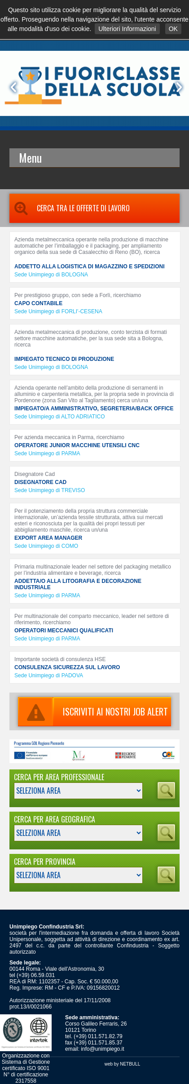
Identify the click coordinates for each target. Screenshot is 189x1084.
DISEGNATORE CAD (40, 482)
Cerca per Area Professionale (59, 777)
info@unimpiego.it (102, 1049)
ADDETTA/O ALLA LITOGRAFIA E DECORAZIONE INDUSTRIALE (77, 584)
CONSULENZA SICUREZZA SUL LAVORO (67, 667)
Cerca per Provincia (44, 861)
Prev (11, 87)
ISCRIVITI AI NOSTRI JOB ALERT (93, 711)
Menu (30, 157)
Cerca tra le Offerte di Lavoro (69, 208)
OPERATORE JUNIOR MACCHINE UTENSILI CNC (77, 445)
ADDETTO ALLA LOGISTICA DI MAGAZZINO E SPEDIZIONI (89, 266)
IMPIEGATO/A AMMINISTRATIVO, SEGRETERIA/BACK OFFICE (93, 408)
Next (177, 87)
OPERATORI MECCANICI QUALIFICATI (63, 630)
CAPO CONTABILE (38, 303)
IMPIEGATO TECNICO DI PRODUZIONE (64, 359)
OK (173, 28)
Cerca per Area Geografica (54, 819)
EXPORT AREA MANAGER (48, 538)
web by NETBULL (122, 1064)
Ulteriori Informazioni (127, 28)
